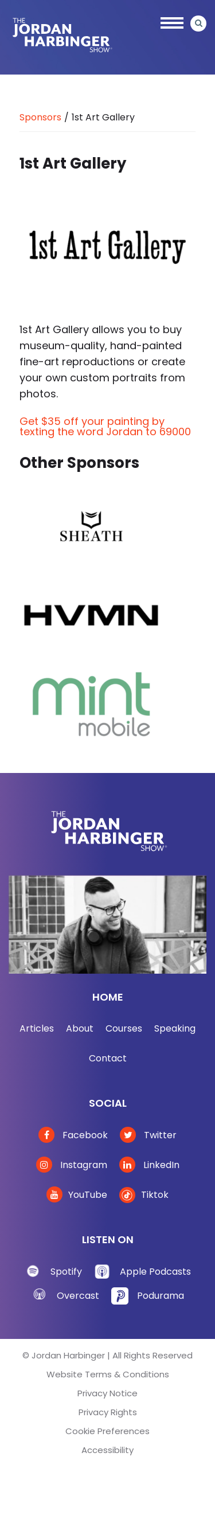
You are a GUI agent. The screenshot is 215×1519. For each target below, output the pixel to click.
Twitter (148, 1135)
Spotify (66, 1271)
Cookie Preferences (107, 1431)
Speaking (175, 1028)
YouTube (76, 1194)
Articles (36, 1028)
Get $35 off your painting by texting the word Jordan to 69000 (105, 426)
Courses (123, 1028)
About (79, 1028)
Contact (108, 1058)
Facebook (73, 1135)
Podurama (160, 1295)
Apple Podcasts (155, 1271)
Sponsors (40, 117)
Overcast (78, 1295)
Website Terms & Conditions (107, 1374)
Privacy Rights (108, 1412)
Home (107, 997)
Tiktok (144, 1194)
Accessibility (107, 1450)
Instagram (71, 1165)
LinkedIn (149, 1165)
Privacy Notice (107, 1393)
